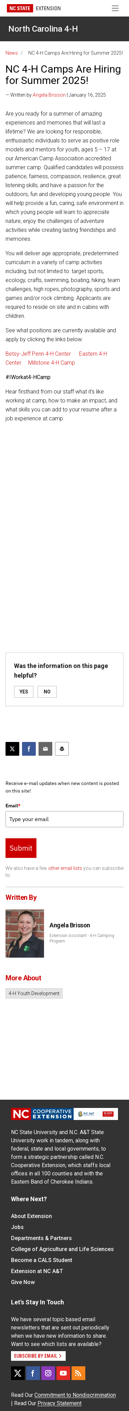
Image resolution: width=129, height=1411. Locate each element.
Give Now (23, 1282)
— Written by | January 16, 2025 (56, 95)
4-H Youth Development (34, 993)
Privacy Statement (59, 1403)
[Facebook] (33, 1373)
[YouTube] (63, 1373)
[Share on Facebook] (29, 749)
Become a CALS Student (41, 1260)
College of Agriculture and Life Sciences (62, 1249)
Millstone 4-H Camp (51, 362)
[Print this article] (62, 749)
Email (13, 806)
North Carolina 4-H (43, 29)
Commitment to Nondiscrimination (75, 1395)
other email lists (65, 868)
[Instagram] (48, 1373)
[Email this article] (45, 749)
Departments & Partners (41, 1238)
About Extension (31, 1216)
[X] (18, 1373)
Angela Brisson (49, 95)
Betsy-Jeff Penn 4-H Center (39, 354)
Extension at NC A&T (37, 1271)
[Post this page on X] (12, 749)
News (12, 53)
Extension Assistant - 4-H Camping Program (82, 938)
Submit (21, 848)
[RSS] (78, 1373)
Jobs (17, 1227)
